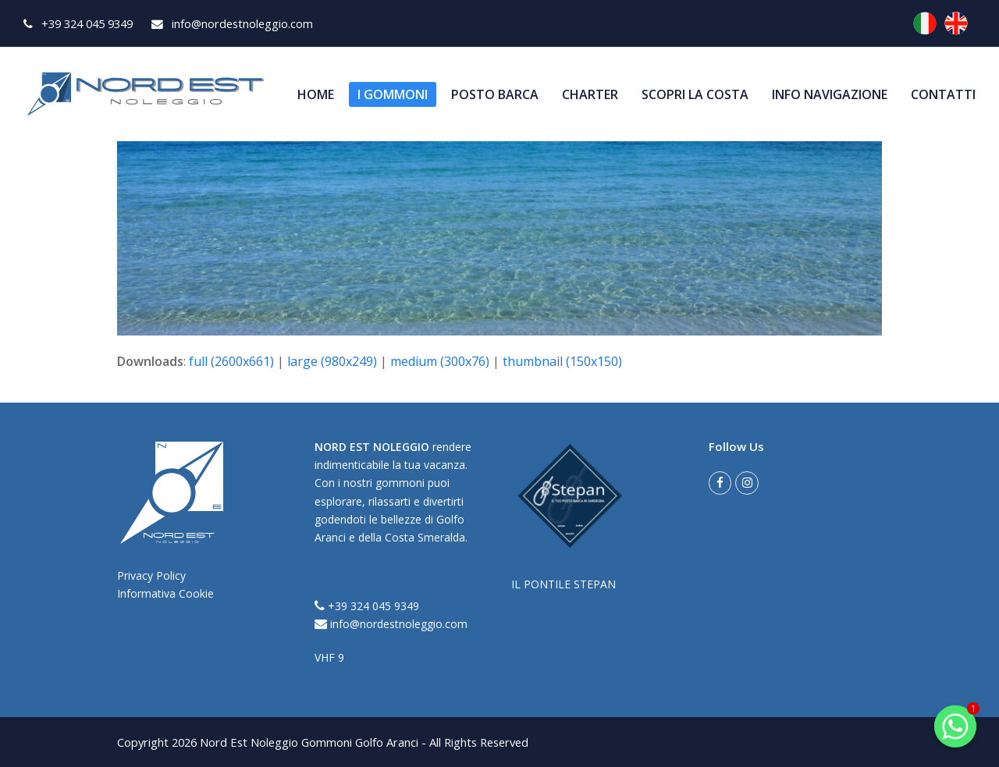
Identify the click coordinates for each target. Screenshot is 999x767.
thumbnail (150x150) (562, 361)
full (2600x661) (231, 361)
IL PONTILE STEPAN (563, 584)
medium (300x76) (439, 361)
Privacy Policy (151, 575)
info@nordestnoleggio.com (391, 623)
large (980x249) (332, 361)
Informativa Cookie (165, 593)
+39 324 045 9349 (367, 605)
